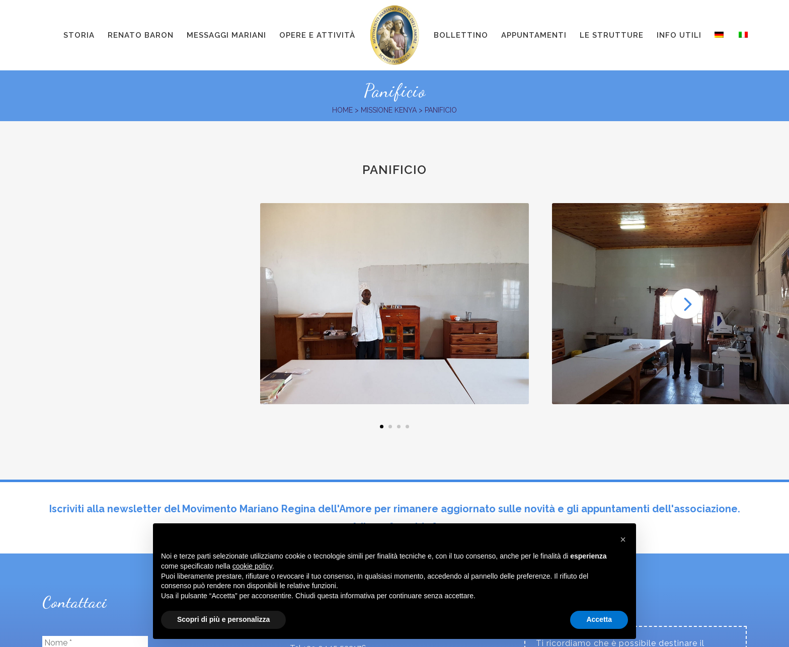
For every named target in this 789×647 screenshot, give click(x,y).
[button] (623, 539)
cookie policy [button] (252, 566)
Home (342, 110)
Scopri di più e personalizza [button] (223, 619)
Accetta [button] (599, 619)
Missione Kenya (389, 110)
